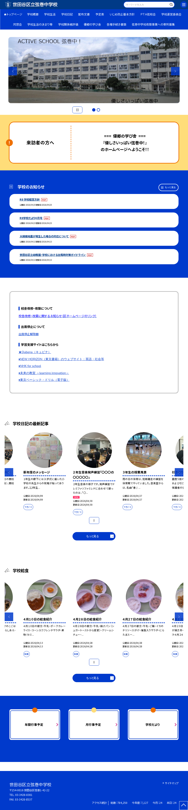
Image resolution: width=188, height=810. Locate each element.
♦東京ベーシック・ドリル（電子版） (44, 380)
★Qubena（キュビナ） (35, 352)
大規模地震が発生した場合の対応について (44, 236)
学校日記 (67, 14)
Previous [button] (12, 71)
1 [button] (93, 110)
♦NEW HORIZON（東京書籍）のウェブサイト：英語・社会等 (61, 359)
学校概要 (33, 14)
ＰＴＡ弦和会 (148, 14)
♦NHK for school (30, 366)
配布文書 (84, 14)
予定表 (99, 14)
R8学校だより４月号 (31, 218)
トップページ (14, 14)
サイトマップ (172, 783)
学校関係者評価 (68, 24)
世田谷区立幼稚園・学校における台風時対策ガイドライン (53, 255)
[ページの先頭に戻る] (183, 805)
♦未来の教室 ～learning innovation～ (44, 373)
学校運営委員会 (171, 14)
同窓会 (17, 24)
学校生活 (50, 14)
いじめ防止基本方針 (122, 14)
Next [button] (175, 71)
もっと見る (170, 187)
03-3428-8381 (23, 795)
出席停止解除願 (29, 334)
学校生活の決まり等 (39, 24)
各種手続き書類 (116, 24)
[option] (94, 70)
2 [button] (98, 110)
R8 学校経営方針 (30, 199)
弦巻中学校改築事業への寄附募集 (153, 24)
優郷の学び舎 (92, 24)
